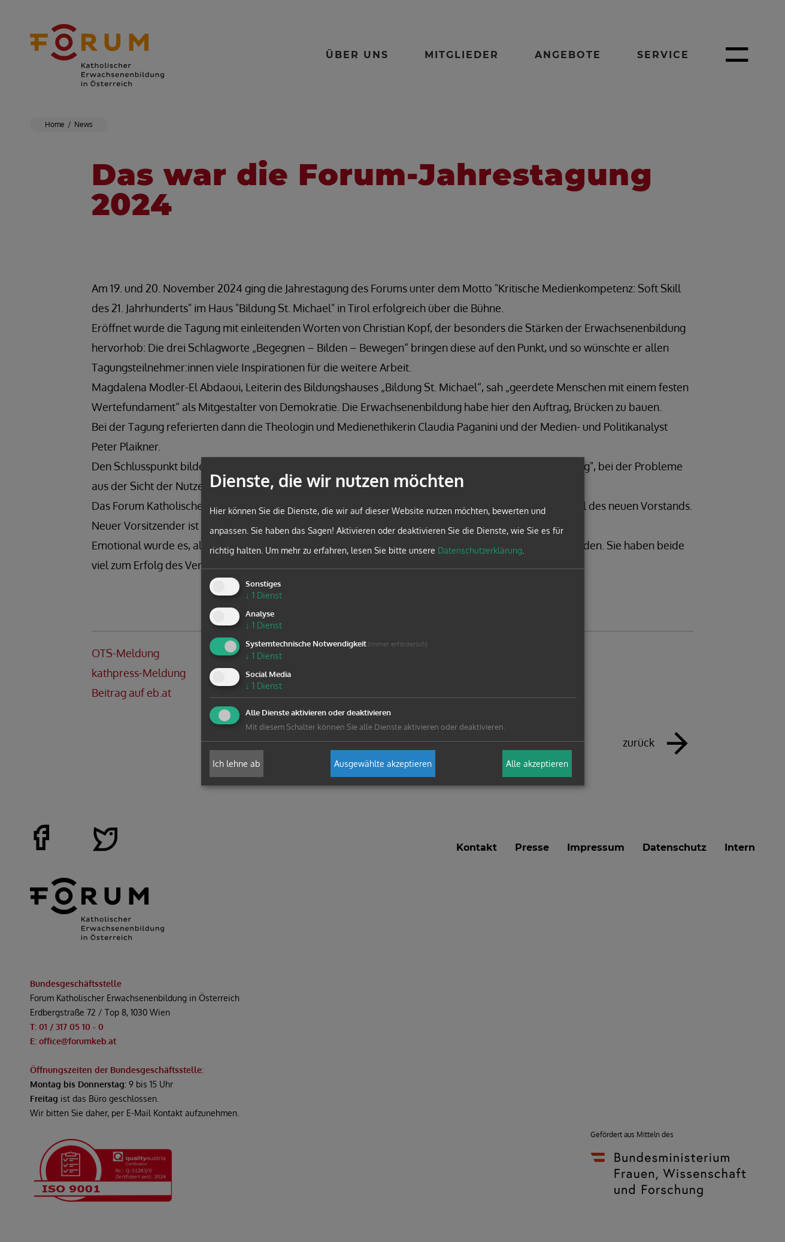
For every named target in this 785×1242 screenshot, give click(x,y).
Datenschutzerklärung (480, 550)
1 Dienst (263, 595)
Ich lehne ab (236, 764)
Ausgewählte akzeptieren (383, 764)
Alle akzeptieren (537, 764)
